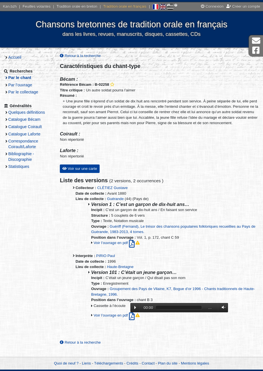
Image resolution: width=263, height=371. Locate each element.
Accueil (18, 57)
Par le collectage (26, 92)
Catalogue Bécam (28, 119)
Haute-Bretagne (123, 272)
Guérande (118, 204)
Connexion (212, 6)
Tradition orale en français (124, 6)
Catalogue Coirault (28, 126)
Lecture (138, 313)
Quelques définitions (30, 112)
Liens (86, 363)
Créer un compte (243, 6)
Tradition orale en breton (76, 6)
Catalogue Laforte (28, 134)
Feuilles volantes (37, 6)
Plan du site (167, 363)
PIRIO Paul (108, 261)
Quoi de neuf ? (66, 363)
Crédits (132, 363)
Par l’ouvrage (23, 85)
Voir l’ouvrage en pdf (117, 248)
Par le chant (23, 77)
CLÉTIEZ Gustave (115, 193)
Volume (224, 313)
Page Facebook (256, 50)
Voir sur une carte (82, 174)
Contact (148, 363)
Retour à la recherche (83, 56)
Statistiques (22, 166)
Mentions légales (195, 363)
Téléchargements (108, 363)
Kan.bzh (10, 6)
